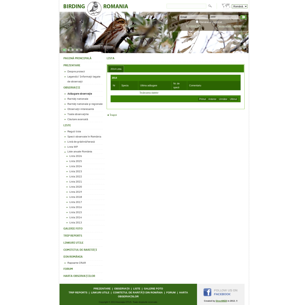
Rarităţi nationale (77, 99)
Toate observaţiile (78, 114)
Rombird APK (194, 26)
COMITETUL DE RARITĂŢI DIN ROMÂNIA (80, 253)
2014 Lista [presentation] (116, 69)
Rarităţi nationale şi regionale (85, 104)
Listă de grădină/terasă (81, 142)
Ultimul (233, 99)
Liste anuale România (79, 151)
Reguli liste (74, 131)
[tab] (116, 69)
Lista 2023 (75, 171)
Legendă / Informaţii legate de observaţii (83, 79)
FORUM (68, 269)
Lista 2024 (75, 166)
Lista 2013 (75, 222)
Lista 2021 (75, 181)
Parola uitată (224, 26)
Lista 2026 (75, 156)
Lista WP (72, 147)
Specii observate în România (84, 136)
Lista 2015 (75, 212)
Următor (223, 99)
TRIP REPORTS (72, 236)
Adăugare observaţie (79, 94)
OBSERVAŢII (71, 88)
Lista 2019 (75, 192)
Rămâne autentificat (210, 22)
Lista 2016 (75, 207)
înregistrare (240, 26)
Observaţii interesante (80, 109)
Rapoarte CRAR (76, 263)
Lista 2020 (75, 187)
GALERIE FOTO (72, 229)
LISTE (67, 125)
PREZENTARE (71, 65)
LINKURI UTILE (73, 243)
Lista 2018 (75, 197)
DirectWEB (221, 301)
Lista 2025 (75, 161)
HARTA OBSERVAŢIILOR (79, 276)
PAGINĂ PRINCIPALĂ (77, 58)
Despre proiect (76, 71)
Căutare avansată (77, 119)
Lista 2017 (75, 202)
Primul (202, 99)
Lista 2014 (75, 217)
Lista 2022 (75, 176)
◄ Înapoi (112, 114)
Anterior (212, 99)
